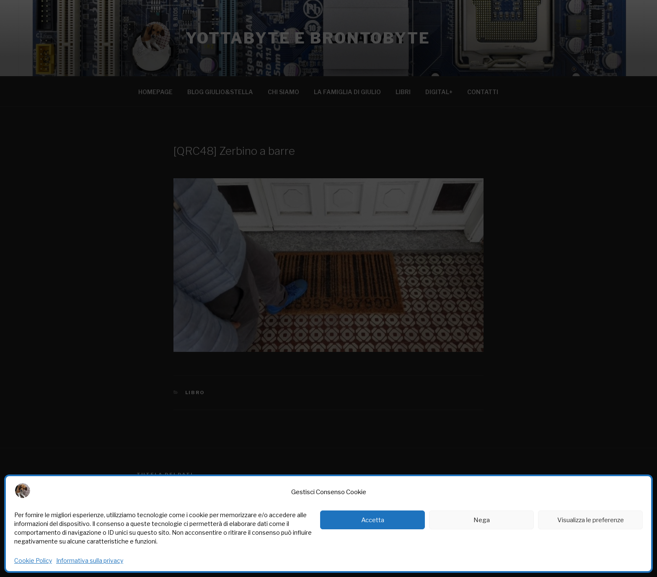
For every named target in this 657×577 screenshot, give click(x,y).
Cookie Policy (33, 560)
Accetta (372, 520)
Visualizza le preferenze (590, 520)
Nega (481, 520)
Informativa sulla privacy (89, 560)
